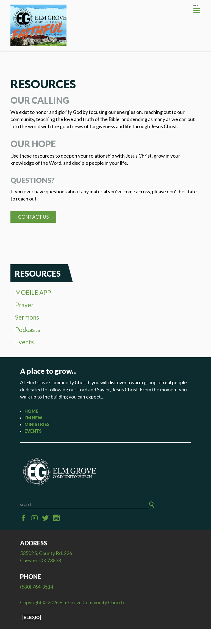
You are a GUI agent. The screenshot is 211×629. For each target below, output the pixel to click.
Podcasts (27, 329)
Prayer (24, 305)
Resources (38, 273)
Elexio (31, 617)
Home (31, 411)
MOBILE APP (33, 292)
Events (24, 342)
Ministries (36, 424)
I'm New (33, 417)
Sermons (27, 317)
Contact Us (33, 217)
